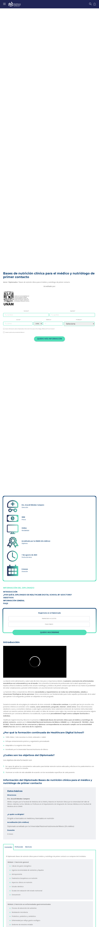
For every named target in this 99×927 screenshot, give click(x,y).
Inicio (5, 282)
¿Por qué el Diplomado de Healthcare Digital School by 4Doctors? (37, 595)
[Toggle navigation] (4, 4)
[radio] (49, 618)
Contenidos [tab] (8, 847)
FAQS (5, 603)
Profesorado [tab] (19, 847)
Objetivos (8, 598)
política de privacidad (14, 332)
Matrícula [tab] (28, 847)
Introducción (10, 592)
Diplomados (13, 282)
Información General (14, 601)
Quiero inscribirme (49, 632)
